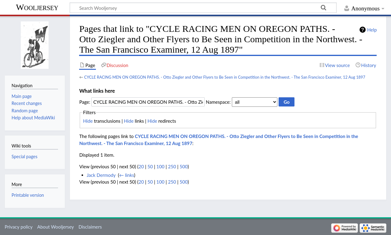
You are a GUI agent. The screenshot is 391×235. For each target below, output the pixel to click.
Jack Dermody (101, 175)
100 (160, 166)
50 (150, 166)
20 (141, 166)
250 (172, 166)
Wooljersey (37, 7)
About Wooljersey (55, 226)
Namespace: (218, 102)
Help (372, 29)
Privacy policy (18, 226)
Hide (88, 121)
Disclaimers (90, 226)
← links (126, 175)
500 (184, 166)
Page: (84, 102)
